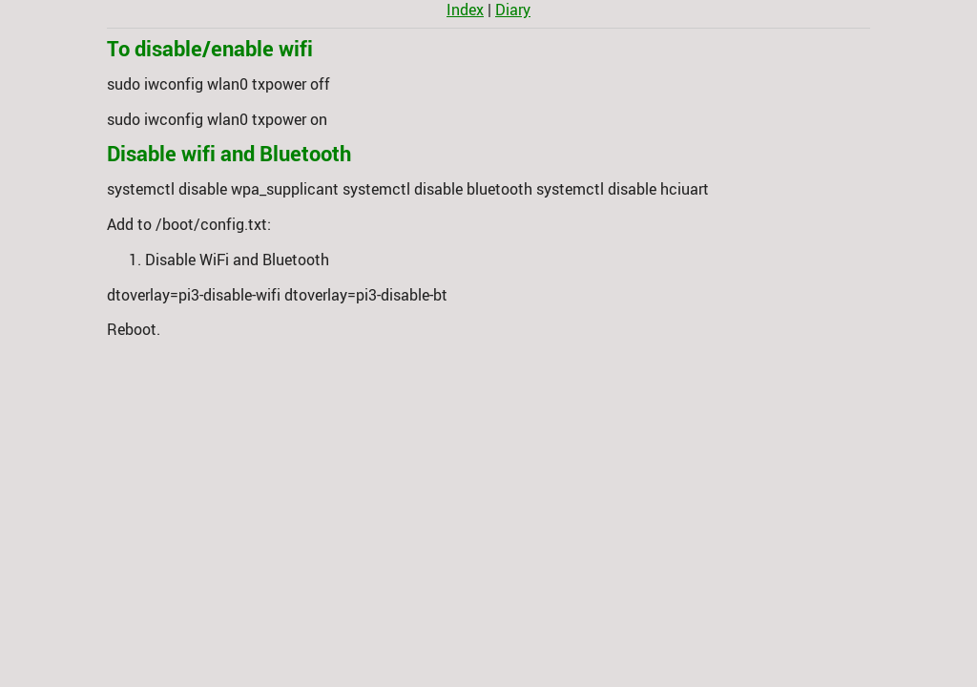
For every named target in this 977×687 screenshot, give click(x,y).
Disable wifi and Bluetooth (229, 153)
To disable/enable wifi (210, 48)
